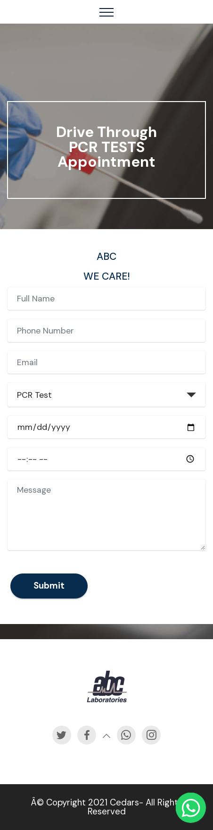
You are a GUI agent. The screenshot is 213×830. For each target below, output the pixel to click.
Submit (49, 606)
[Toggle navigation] (106, 12)
